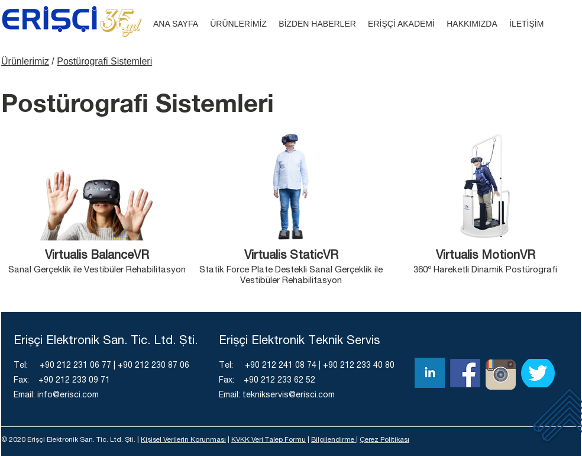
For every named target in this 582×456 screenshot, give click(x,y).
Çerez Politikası (384, 440)
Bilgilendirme (333, 440)
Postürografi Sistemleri (104, 61)
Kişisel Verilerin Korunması (183, 440)
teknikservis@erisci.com (288, 395)
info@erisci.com (68, 395)
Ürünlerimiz (25, 61)
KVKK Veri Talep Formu (268, 440)
